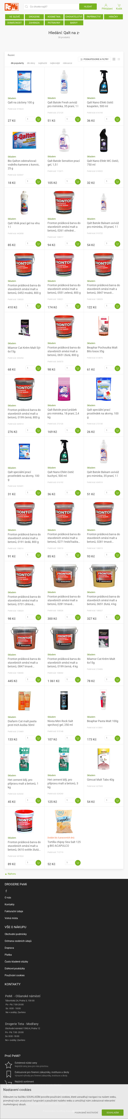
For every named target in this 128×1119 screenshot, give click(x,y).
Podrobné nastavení (86, 1112)
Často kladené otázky (16, 961)
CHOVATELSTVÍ (74, 16)
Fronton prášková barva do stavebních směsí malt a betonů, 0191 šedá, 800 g (24, 538)
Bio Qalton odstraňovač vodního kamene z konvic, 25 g (23, 164)
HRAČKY (113, 16)
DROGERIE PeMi (16, 884)
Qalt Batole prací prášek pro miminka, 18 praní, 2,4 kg (63, 413)
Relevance (67, 63)
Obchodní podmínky (16, 934)
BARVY (74, 22)
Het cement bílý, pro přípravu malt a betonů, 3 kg (63, 783)
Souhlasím (113, 1112)
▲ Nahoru (10, 873)
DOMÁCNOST (14, 22)
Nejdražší (42, 63)
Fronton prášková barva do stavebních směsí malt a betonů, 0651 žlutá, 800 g (64, 351)
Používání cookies (15, 975)
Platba (8, 954)
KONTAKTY (13, 984)
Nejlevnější (55, 63)
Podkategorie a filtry (94, 59)
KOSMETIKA (54, 16)
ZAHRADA (34, 22)
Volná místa (11, 918)
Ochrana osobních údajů (18, 941)
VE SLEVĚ (14, 16)
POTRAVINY (54, 22)
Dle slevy (31, 63)
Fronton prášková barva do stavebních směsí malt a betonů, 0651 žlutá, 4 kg (103, 600)
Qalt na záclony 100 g (21, 102)
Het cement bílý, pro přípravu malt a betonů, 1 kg (23, 783)
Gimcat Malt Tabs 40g (100, 779)
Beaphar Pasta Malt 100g (102, 721)
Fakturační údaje (14, 911)
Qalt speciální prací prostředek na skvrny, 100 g (103, 413)
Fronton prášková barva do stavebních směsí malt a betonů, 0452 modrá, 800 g (24, 289)
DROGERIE (34, 16)
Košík (119, 6)
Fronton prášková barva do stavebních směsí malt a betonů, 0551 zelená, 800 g (64, 289)
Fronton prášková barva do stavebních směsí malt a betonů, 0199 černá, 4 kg (64, 662)
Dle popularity (17, 63)
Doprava (9, 947)
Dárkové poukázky (15, 968)
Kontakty (9, 904)
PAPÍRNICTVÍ (94, 16)
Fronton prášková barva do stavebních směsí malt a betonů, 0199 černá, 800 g (24, 413)
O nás (8, 897)
